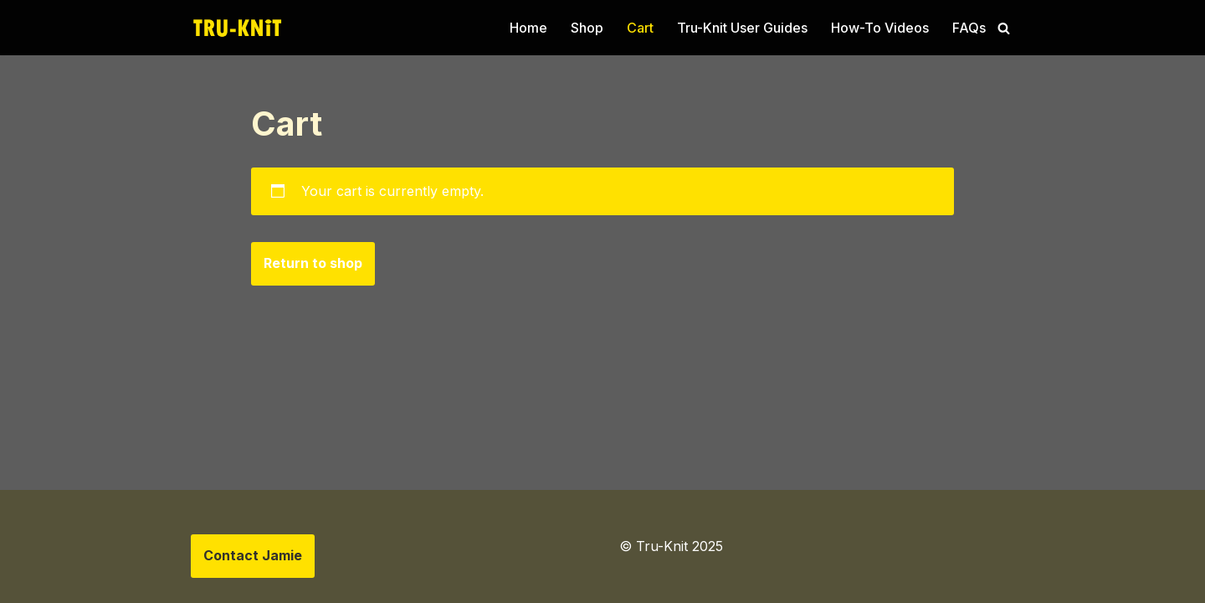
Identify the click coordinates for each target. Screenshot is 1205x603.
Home (528, 27)
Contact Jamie (252, 555)
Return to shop (313, 263)
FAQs (969, 27)
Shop (587, 27)
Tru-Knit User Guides (742, 27)
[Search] (1003, 28)
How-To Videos (880, 27)
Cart (640, 27)
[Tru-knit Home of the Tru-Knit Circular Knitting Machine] (237, 27)
